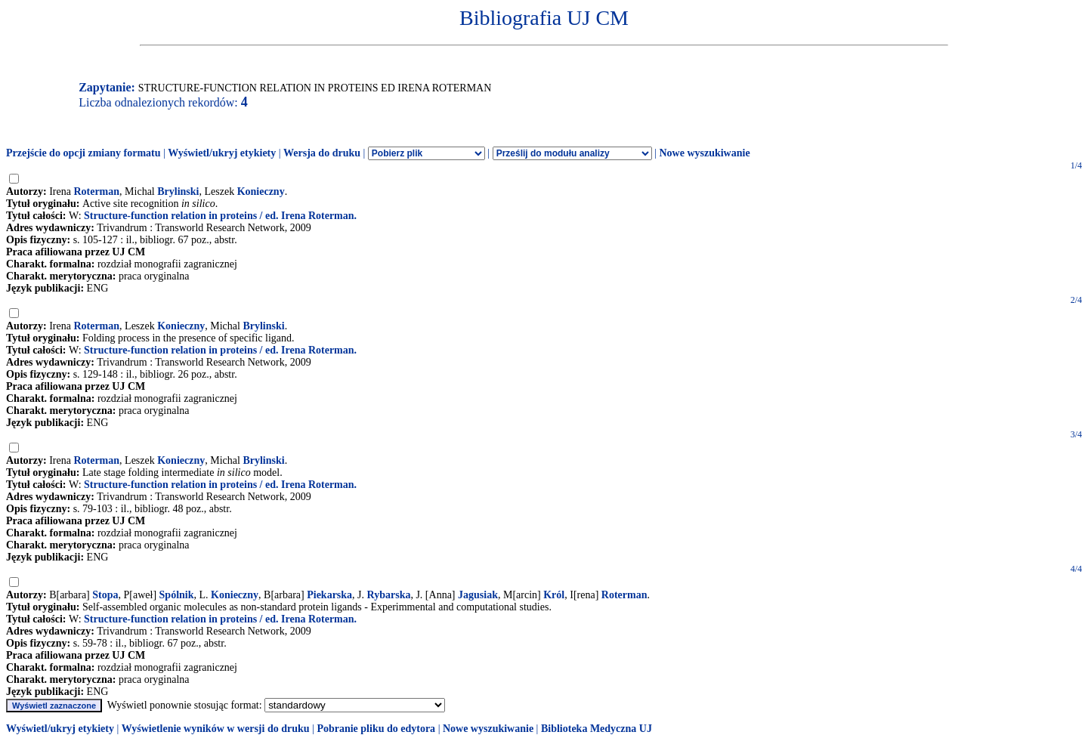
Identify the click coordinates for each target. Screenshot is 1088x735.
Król (553, 595)
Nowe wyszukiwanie (704, 153)
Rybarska (389, 595)
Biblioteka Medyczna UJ (596, 728)
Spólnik (176, 595)
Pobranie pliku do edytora (376, 728)
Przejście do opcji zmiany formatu (83, 153)
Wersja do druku (321, 153)
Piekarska (329, 595)
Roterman (96, 191)
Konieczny (261, 191)
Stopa (105, 595)
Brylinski (178, 191)
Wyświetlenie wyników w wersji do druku (216, 728)
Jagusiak (478, 595)
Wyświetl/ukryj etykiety (222, 153)
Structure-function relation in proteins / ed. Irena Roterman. (220, 215)
